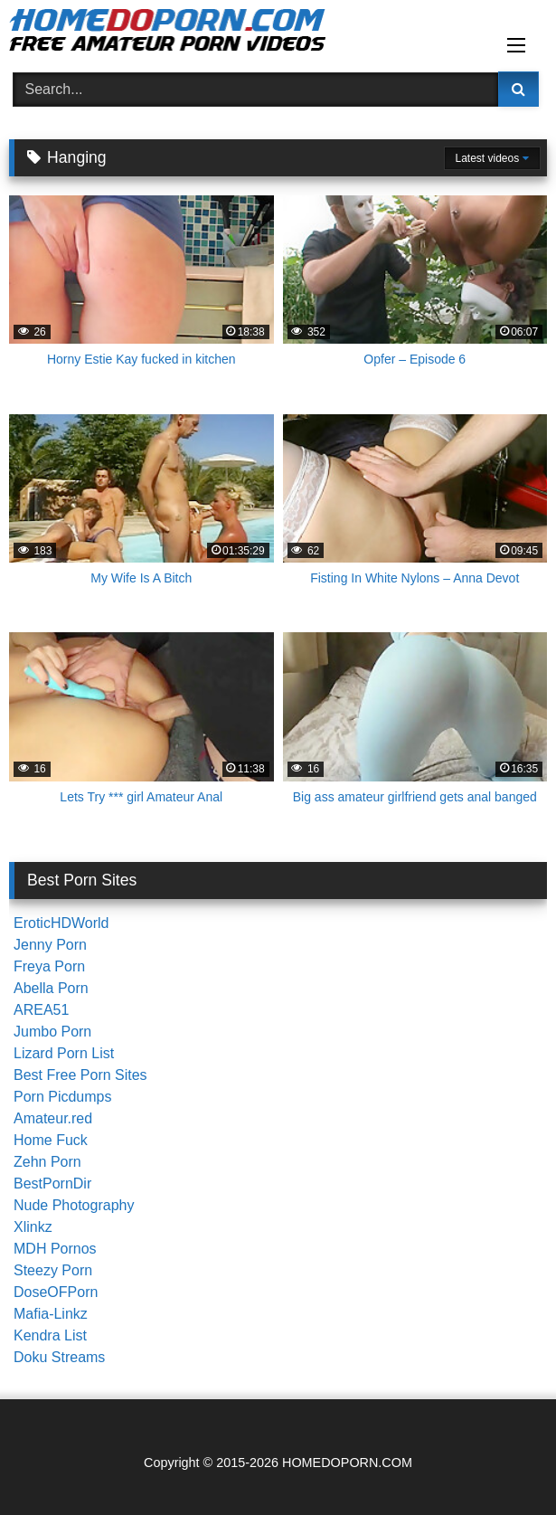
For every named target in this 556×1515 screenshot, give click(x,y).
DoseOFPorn (56, 1292)
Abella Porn (51, 988)
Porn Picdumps (63, 1096)
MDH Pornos (55, 1248)
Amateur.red (53, 1118)
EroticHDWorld (61, 923)
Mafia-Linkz (51, 1313)
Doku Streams (59, 1357)
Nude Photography (74, 1205)
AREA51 (41, 1010)
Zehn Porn (47, 1161)
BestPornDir (52, 1183)
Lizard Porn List (64, 1053)
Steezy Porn (53, 1270)
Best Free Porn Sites (80, 1075)
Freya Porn (49, 966)
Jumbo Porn (52, 1031)
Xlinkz (33, 1227)
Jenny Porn (50, 944)
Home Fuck (51, 1140)
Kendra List (50, 1335)
